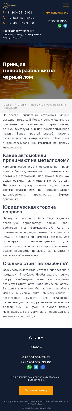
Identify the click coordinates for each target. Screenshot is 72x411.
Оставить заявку (36, 390)
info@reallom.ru (57, 20)
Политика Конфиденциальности (36, 408)
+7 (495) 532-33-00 (18, 23)
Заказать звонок (56, 13)
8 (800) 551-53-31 (17, 12)
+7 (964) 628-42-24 (18, 17)
